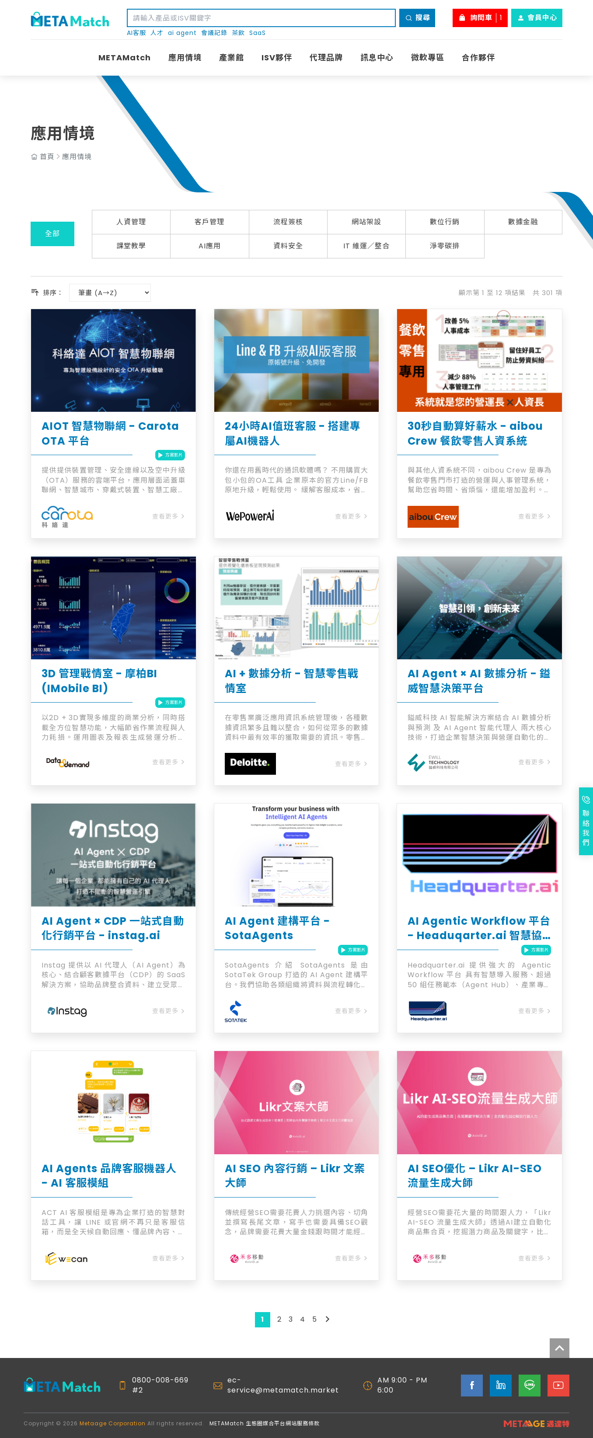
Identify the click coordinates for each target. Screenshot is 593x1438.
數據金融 (523, 222)
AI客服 (136, 33)
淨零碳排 (445, 246)
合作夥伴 (478, 57)
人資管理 (131, 222)
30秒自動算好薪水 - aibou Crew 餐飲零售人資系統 (475, 433)
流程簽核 (288, 222)
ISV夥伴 (277, 57)
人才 (157, 33)
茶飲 (238, 33)
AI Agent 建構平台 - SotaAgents (277, 928)
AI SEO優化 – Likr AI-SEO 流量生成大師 (475, 1176)
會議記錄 (214, 33)
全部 (52, 234)
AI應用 (210, 246)
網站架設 (366, 222)
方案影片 (170, 455)
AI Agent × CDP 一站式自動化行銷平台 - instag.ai (113, 928)
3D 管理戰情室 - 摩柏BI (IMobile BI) (99, 681)
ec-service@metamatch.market (283, 1385)
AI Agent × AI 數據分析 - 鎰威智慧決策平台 (479, 681)
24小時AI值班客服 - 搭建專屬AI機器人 (293, 433)
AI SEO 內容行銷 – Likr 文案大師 (295, 1176)
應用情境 (185, 57)
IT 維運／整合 (366, 246)
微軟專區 (427, 57)
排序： (47, 292)
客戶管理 (209, 222)
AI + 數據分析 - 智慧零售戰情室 (292, 681)
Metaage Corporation (113, 1423)
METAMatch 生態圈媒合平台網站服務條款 (264, 1423)
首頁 (47, 157)
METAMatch (124, 57)
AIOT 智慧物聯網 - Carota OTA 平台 (110, 433)
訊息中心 (377, 57)
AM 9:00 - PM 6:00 (402, 1385)
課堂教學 (131, 246)
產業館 (231, 57)
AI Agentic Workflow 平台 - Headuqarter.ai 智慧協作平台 (479, 928)
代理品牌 (326, 57)
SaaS (257, 33)
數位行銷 (445, 222)
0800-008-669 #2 (160, 1385)
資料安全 (288, 246)
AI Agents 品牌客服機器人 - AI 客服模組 (109, 1176)
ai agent (182, 33)
